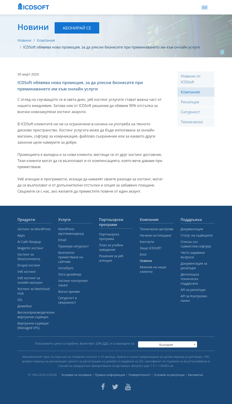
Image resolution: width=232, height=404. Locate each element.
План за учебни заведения (111, 247)
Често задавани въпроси (193, 254)
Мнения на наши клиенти (153, 269)
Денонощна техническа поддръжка (190, 278)
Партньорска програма (109, 236)
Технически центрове (156, 229)
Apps (21, 235)
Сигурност (190, 111)
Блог (143, 254)
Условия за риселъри (169, 375)
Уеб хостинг (26, 271)
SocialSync (66, 268)
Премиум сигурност (73, 246)
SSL (20, 300)
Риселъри (190, 101)
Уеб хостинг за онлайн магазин (30, 280)
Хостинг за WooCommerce (28, 256)
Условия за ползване (76, 375)
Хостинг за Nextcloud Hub (33, 291)
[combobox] (167, 344)
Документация (192, 229)
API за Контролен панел (194, 298)
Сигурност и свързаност (67, 300)
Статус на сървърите (197, 235)
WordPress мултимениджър (71, 231)
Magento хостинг (30, 248)
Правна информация (110, 375)
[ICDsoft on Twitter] (115, 386)
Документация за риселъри (194, 265)
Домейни (24, 306)
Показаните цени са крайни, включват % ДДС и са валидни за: (85, 343)
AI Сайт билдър (29, 241)
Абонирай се (77, 28)
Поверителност (139, 375)
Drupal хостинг (28, 265)
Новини (24, 40)
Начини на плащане (155, 235)
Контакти (147, 241)
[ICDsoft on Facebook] (103, 386)
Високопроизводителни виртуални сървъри (34, 314)
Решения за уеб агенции (111, 258)
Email (62, 240)
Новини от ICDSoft (191, 79)
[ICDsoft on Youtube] (128, 386)
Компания (46, 40)
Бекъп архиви (69, 291)
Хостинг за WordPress (34, 229)
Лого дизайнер (69, 274)
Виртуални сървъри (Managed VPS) (32, 325)
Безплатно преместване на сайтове (70, 257)
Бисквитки (195, 375)
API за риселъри (193, 290)
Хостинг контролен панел (73, 282)
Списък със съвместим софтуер (196, 243)
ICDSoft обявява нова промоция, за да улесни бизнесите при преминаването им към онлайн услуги (111, 47)
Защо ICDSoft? (150, 248)
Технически (192, 121)
